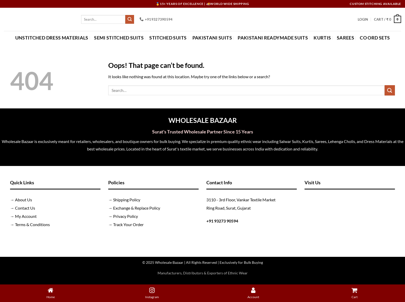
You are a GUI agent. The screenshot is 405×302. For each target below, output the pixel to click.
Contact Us (25, 207)
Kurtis (322, 38)
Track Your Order (128, 224)
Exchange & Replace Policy (136, 207)
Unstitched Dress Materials (51, 38)
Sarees (345, 38)
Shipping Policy (126, 199)
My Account (26, 216)
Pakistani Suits (212, 38)
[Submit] (129, 19)
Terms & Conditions (32, 224)
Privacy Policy (125, 216)
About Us (23, 199)
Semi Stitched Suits (119, 38)
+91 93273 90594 (222, 220)
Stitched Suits (167, 38)
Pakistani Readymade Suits (273, 38)
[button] (363, 19)
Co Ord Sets (375, 38)
